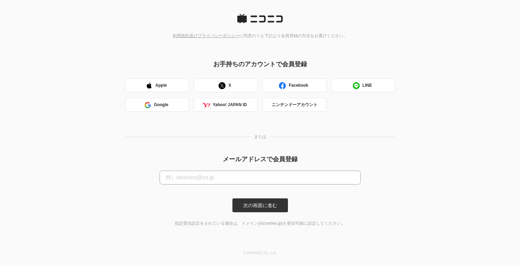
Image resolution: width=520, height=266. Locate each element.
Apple (156, 86)
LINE (362, 86)
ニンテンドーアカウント (294, 104)
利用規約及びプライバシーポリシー (206, 35)
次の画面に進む (260, 205)
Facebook (293, 86)
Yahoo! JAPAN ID (224, 105)
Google (156, 105)
